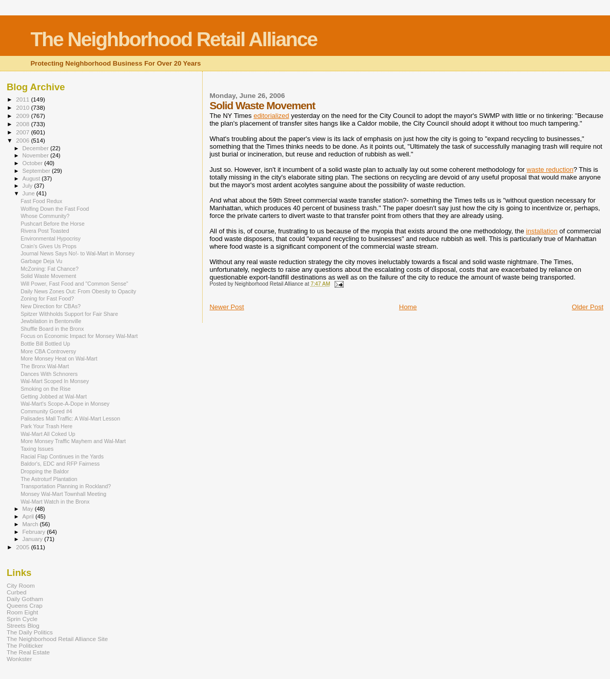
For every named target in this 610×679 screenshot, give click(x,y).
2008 (23, 124)
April (29, 516)
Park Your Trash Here (46, 426)
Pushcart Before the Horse (53, 224)
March (31, 524)
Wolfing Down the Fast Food (55, 209)
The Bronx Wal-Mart (45, 366)
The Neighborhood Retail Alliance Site (57, 638)
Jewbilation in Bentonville (51, 321)
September (37, 171)
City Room (21, 585)
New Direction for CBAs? (51, 306)
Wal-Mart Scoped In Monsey (55, 381)
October (34, 163)
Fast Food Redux (41, 201)
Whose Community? (45, 216)
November (36, 155)
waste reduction (550, 169)
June (29, 193)
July (28, 186)
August (32, 178)
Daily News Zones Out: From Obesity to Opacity (78, 291)
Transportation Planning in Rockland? (66, 486)
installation (541, 231)
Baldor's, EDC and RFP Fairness (60, 464)
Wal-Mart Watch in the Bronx (55, 501)
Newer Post (226, 307)
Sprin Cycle (22, 618)
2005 (23, 547)
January (34, 539)
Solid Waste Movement (48, 276)
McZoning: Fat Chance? (49, 269)
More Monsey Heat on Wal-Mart (59, 358)
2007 (23, 132)
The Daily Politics (30, 632)
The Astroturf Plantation (49, 479)
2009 (23, 115)
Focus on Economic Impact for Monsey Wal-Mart (79, 336)
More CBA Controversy (48, 351)
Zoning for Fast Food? (47, 298)
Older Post (587, 307)
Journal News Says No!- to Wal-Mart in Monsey (77, 253)
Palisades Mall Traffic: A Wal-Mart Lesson (70, 418)
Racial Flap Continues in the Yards (62, 456)
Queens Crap (25, 605)
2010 (23, 107)
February (35, 532)
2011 (23, 99)
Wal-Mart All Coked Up (48, 434)
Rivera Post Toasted (45, 231)
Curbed (16, 592)
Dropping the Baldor (45, 471)
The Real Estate (28, 652)
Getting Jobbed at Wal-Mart (54, 396)
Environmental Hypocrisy (51, 238)
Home (408, 307)
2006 (23, 140)
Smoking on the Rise (46, 389)
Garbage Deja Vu (41, 261)
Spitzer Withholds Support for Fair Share (69, 314)
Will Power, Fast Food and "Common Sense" (74, 284)
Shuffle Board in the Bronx (52, 329)
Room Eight (22, 612)
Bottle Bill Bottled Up (45, 344)
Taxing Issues (37, 449)
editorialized (271, 115)
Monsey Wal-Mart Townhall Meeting (63, 494)
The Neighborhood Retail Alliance (173, 39)
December (36, 148)
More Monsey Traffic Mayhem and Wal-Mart (73, 441)
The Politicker (25, 645)
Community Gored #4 (46, 411)
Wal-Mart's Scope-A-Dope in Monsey (65, 404)
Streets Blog (23, 625)
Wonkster (19, 658)
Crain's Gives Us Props (48, 246)
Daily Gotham (25, 598)
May (29, 509)
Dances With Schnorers (49, 374)
